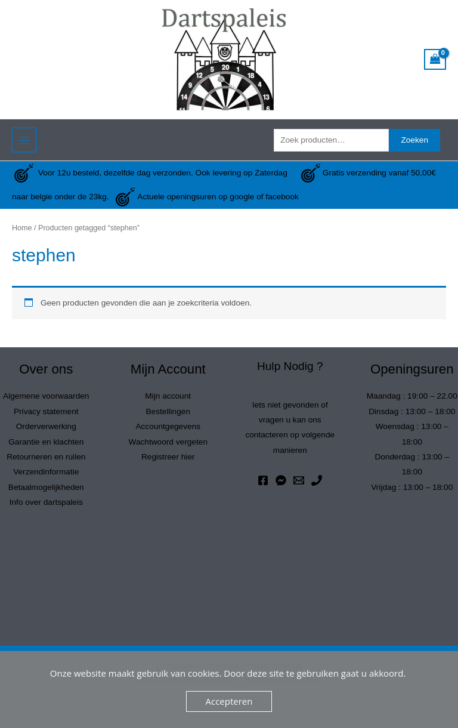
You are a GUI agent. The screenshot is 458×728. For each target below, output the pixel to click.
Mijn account (168, 395)
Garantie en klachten (45, 441)
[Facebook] (263, 480)
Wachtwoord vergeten (168, 441)
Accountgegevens (167, 426)
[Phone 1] (316, 480)
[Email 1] (298, 480)
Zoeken (414, 139)
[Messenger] (281, 480)
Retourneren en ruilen (46, 456)
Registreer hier (168, 456)
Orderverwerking (46, 426)
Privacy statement (46, 411)
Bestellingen (168, 411)
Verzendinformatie (46, 471)
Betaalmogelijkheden (46, 487)
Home (22, 228)
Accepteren (229, 701)
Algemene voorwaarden (46, 395)
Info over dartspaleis (46, 502)
